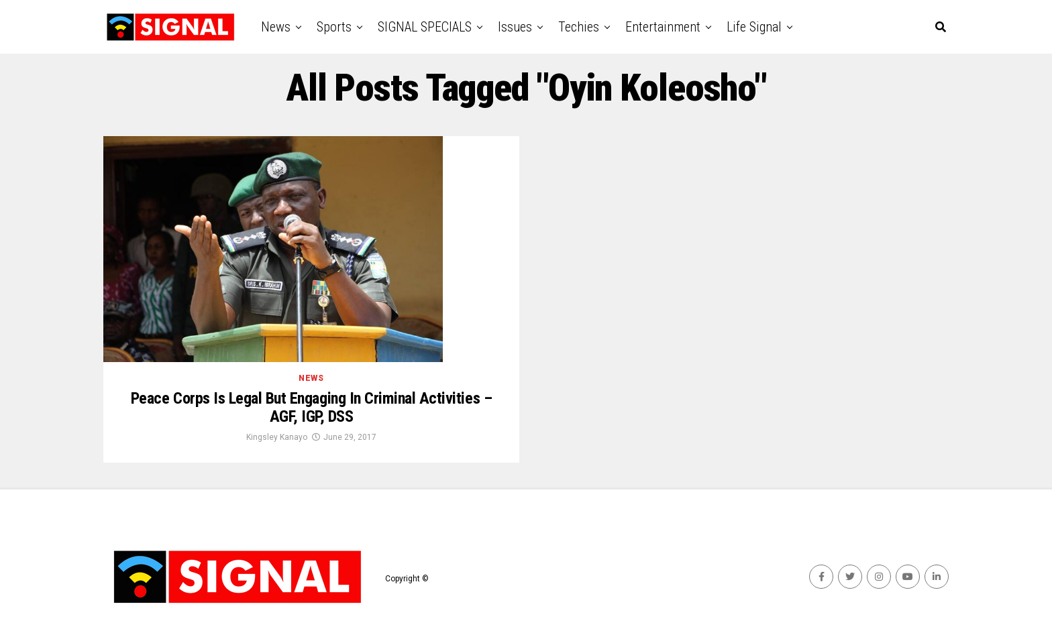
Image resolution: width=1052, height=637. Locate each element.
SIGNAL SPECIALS (425, 27)
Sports (334, 27)
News (276, 27)
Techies (578, 27)
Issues (515, 27)
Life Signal (754, 27)
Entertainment (662, 27)
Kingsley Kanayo (276, 437)
